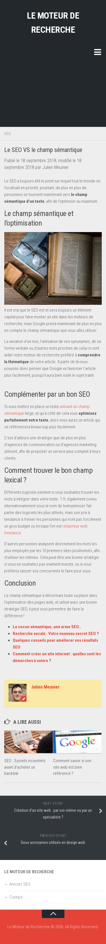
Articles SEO (19, 884)
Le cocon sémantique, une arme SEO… (47, 626)
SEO (7, 133)
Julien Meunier (45, 687)
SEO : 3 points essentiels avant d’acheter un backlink (25, 767)
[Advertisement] (53, 93)
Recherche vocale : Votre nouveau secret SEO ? (56, 633)
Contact (16, 897)
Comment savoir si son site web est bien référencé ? (72, 767)
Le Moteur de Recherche (53, 22)
